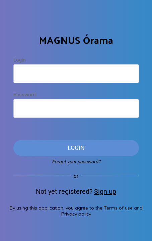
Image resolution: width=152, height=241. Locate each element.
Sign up (105, 191)
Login (19, 60)
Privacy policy (76, 214)
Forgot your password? (76, 161)
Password (24, 95)
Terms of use (118, 208)
